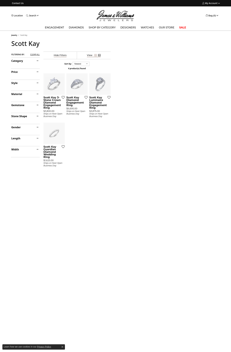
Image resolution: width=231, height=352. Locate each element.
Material (16, 94)
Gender (16, 127)
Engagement (54, 27)
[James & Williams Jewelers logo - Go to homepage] (115, 15)
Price (14, 72)
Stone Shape (19, 116)
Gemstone (18, 105)
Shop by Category (102, 27)
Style (14, 83)
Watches (147, 27)
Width (15, 149)
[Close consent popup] (62, 347)
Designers (128, 27)
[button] (209, 3)
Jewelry (14, 35)
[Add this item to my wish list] (98, 133)
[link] (17, 3)
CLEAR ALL (35, 55)
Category (17, 61)
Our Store (166, 27)
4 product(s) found (131, 68)
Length (15, 138)
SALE (182, 27)
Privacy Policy (44, 346)
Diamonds (76, 27)
